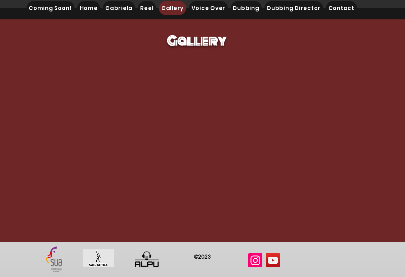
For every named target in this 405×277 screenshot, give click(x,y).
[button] (197, 143)
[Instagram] (255, 260)
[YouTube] (273, 260)
